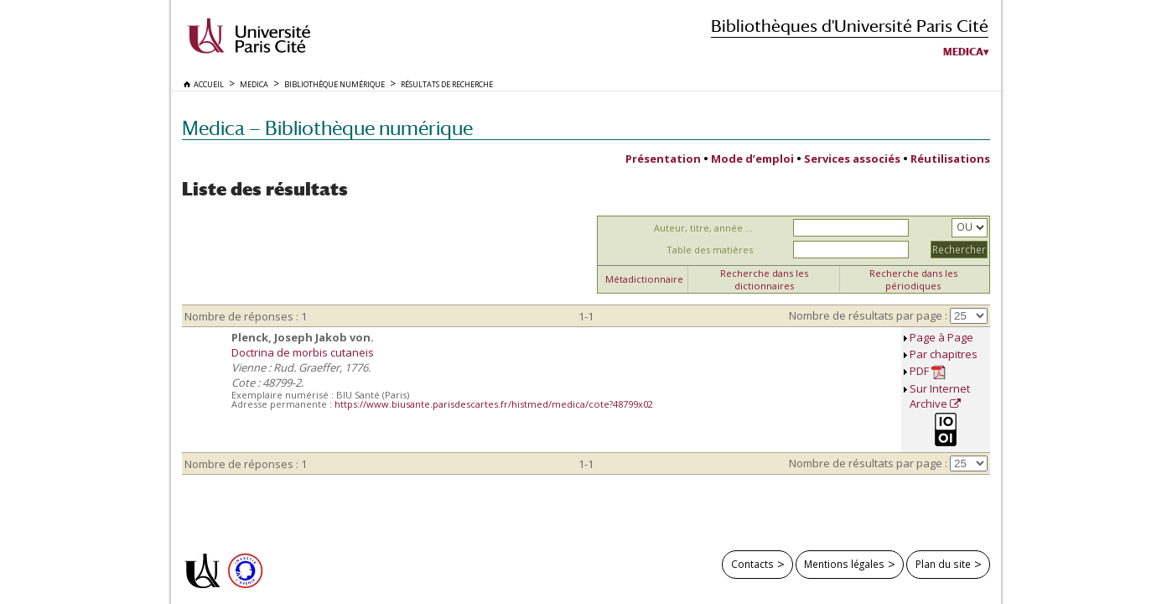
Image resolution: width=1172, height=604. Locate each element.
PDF (928, 371)
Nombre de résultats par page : (868, 315)
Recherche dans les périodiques (913, 279)
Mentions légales (844, 563)
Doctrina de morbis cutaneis (302, 352)
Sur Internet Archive (940, 396)
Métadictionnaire (644, 279)
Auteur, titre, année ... (703, 227)
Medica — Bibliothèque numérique (327, 128)
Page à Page (941, 337)
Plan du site (943, 563)
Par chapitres (944, 354)
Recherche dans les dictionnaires (764, 279)
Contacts (752, 563)
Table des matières (709, 249)
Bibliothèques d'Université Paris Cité (849, 25)
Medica (963, 52)
